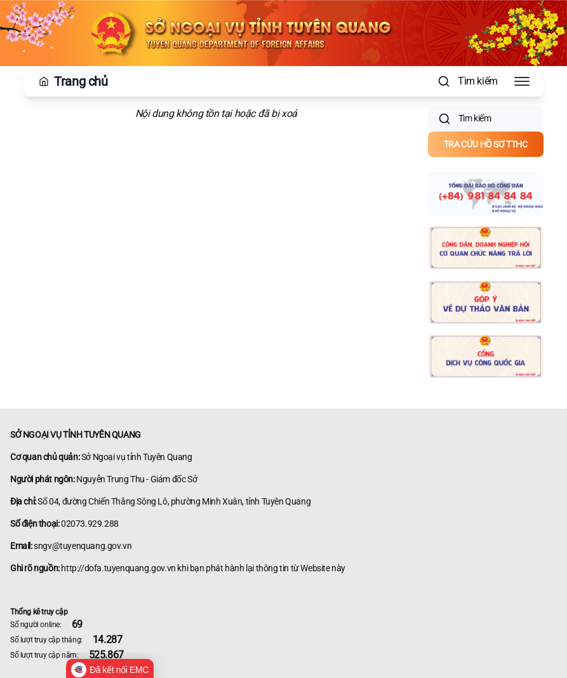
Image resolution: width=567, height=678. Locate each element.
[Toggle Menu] (521, 81)
